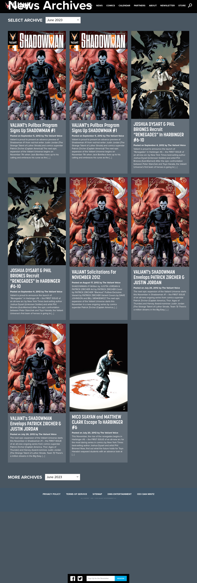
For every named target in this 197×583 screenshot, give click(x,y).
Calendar (124, 17)
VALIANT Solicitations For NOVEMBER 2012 (94, 346)
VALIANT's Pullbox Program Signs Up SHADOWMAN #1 (95, 199)
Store (182, 17)
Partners (139, 17)
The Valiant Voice (53, 207)
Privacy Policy (52, 565)
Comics (110, 17)
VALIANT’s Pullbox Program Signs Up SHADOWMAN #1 (33, 199)
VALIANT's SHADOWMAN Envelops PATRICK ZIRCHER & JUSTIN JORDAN (35, 495)
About (153, 17)
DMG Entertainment (120, 565)
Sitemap (97, 565)
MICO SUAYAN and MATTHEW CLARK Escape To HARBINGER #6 (97, 493)
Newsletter (167, 17)
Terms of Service (76, 565)
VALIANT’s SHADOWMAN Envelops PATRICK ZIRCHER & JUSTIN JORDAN (159, 348)
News (99, 17)
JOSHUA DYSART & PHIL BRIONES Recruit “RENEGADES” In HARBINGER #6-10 (159, 203)
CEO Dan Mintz (145, 565)
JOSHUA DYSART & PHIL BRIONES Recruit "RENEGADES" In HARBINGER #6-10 (35, 350)
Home (89, 17)
